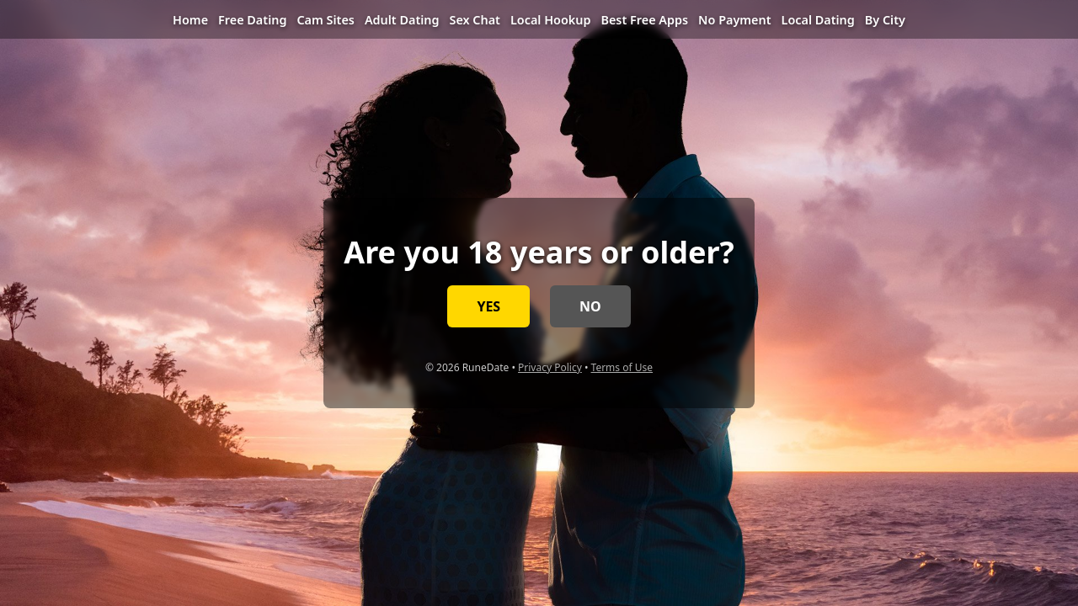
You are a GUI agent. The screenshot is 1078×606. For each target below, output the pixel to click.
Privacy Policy (550, 367)
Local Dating (818, 20)
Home (190, 20)
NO (590, 306)
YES (488, 306)
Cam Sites (325, 20)
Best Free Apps (644, 20)
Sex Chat (474, 20)
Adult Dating (402, 20)
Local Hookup (550, 20)
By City (885, 20)
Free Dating (252, 20)
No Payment (734, 20)
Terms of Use (622, 367)
